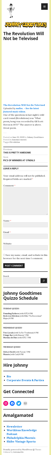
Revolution (15, 142)
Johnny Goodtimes (35, 137)
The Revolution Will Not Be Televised (24, 105)
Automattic (18, 452)
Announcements (19, 140)
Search (6, 276)
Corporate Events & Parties (25, 380)
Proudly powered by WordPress (17, 449)
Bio (9, 376)
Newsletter (14, 426)
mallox (19, 108)
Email (7, 232)
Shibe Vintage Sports (21, 441)
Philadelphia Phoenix (21, 437)
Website (7, 243)
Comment (9, 185)
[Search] (44, 280)
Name (7, 220)
